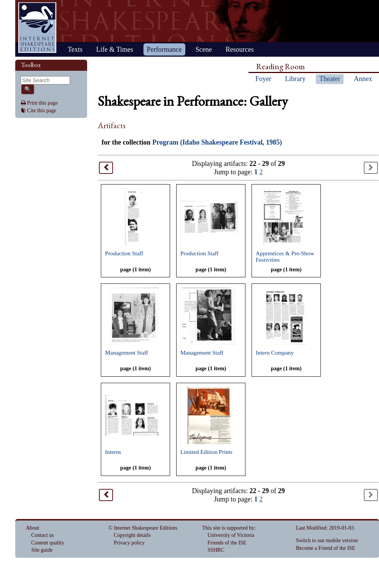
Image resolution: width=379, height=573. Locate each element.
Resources (240, 49)
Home (37, 27)
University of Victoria (230, 535)
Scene (204, 49)
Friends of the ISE (226, 543)
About (32, 528)
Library (295, 79)
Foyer (263, 79)
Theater (329, 79)
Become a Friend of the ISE (325, 548)
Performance (164, 49)
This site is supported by (228, 528)
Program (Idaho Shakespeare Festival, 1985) (217, 142)
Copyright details (132, 535)
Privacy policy (129, 543)
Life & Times (114, 49)
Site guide (42, 550)
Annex (363, 79)
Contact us (42, 535)
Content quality (47, 543)
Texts (75, 49)
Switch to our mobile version (327, 540)
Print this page (42, 103)
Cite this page (41, 110)
